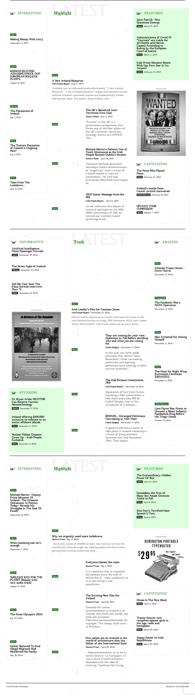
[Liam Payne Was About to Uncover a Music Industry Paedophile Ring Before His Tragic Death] (171, 396)
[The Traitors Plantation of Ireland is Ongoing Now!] (26, 133)
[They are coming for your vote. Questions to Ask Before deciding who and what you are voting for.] (87, 341)
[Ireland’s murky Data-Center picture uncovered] (179, 193)
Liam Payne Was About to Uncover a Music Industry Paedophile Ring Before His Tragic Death (171, 413)
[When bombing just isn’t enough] (26, 530)
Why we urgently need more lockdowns (77, 536)
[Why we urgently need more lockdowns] (90, 503)
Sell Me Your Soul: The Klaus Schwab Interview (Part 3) (27, 286)
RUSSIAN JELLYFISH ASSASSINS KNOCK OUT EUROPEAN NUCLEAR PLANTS (25, 75)
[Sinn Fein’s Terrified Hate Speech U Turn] (179, 515)
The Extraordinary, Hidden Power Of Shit (154, 477)
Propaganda (160, 298)
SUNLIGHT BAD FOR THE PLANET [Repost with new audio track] (26, 580)
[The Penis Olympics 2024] (26, 602)
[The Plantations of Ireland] (26, 99)
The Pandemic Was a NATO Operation (167, 304)
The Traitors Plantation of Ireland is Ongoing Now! (25, 148)
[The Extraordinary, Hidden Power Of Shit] (179, 479)
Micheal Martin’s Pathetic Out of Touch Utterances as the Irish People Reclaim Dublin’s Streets (106, 152)
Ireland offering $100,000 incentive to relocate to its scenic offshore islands (29, 419)
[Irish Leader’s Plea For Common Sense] (110, 276)
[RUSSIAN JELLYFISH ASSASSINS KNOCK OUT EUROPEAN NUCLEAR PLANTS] (26, 59)
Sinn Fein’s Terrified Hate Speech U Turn (153, 512)
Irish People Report (61, 84)
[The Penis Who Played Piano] (179, 175)
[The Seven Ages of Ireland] (54, 270)
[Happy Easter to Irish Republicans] (179, 642)
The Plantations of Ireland (21, 112)
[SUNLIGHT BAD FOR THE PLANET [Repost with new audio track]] (26, 565)
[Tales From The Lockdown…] (26, 170)
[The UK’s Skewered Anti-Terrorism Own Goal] (67, 116)
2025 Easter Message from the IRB (105, 196)
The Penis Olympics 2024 (26, 614)
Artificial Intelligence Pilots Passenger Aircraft (27, 250)
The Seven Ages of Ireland (28, 266)
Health (15, 408)
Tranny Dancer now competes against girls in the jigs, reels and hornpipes (152, 622)
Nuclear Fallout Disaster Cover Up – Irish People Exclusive (27, 437)
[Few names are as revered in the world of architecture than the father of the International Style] (67, 644)
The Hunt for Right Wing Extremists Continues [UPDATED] (171, 374)
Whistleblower (143, 195)
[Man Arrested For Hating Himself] (171, 325)
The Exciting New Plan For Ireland (102, 597)
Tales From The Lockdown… (20, 184)
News (13, 141)
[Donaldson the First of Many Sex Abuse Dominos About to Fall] (179, 497)
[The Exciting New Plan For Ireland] (67, 601)
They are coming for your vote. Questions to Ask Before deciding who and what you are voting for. (126, 340)
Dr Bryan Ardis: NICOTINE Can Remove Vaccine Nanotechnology (28, 401)
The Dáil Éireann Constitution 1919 (124, 381)
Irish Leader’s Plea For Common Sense (95, 309)
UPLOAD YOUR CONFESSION (146, 207)
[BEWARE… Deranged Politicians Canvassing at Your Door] (87, 422)
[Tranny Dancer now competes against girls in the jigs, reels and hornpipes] (179, 622)
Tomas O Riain (92, 116)
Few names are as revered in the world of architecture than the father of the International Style (106, 640)
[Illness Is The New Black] (179, 604)
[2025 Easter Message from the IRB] (67, 200)
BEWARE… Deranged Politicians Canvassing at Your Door (125, 417)
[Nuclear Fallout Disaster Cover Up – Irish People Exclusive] (54, 439)
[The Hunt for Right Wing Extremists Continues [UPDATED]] (171, 359)
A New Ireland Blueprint (67, 81)
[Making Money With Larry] (26, 27)
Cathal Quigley (112, 347)
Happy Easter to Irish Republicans (150, 639)
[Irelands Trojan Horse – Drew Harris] (171, 256)
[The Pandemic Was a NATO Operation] (171, 290)
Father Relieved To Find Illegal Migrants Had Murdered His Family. (25, 649)
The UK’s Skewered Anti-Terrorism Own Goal (102, 111)
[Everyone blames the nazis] (67, 568)
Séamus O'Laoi (58, 539)
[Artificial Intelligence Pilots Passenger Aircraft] (54, 253)
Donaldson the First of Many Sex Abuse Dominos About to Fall (153, 495)
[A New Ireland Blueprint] (90, 47)
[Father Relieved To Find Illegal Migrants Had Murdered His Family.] (26, 634)
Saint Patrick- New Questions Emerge (148, 21)
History (14, 106)
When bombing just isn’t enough (25, 544)
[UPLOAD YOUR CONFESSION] (179, 210)
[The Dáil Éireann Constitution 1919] (87, 386)
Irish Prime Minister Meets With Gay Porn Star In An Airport (153, 65)
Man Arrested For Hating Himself (171, 338)
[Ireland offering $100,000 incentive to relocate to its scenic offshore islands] (54, 421)
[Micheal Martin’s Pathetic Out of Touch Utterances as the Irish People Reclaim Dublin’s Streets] (67, 155)
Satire (13, 35)
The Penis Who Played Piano (150, 172)
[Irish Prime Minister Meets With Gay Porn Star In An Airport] (179, 67)
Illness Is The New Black (152, 600)
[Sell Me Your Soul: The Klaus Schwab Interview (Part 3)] (54, 288)
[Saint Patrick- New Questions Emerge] (179, 24)
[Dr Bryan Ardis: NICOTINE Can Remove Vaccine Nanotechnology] (54, 403)
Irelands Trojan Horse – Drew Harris (170, 269)
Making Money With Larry (26, 39)
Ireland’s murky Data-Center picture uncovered (153, 190)
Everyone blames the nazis (102, 562)
